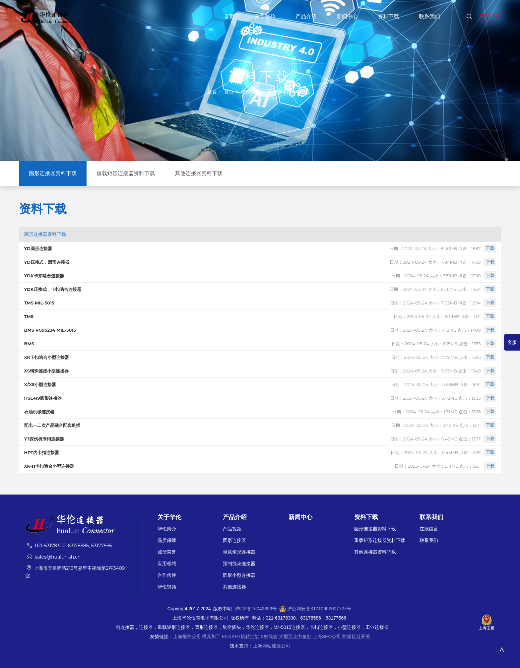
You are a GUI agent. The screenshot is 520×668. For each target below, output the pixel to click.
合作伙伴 (167, 575)
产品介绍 (306, 16)
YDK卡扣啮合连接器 (44, 275)
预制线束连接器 (239, 563)
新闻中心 (347, 16)
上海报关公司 (187, 636)
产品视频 (232, 528)
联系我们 (429, 16)
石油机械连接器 (39, 411)
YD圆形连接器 (38, 248)
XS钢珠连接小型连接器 (46, 370)
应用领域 (167, 563)
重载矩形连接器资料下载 (126, 173)
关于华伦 (265, 16)
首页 (229, 16)
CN (483, 16)
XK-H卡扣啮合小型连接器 (49, 466)
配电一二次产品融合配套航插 (52, 425)
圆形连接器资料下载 (289, 92)
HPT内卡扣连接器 (41, 452)
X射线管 (269, 636)
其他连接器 (234, 586)
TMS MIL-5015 (39, 302)
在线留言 (429, 528)
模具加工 (211, 636)
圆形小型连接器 (239, 575)
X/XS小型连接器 (40, 384)
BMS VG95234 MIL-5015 (50, 330)
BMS (29, 343)
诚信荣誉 (167, 552)
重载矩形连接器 (239, 552)
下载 (490, 248)
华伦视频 (167, 586)
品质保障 (167, 540)
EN (495, 16)
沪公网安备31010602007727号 (319, 608)
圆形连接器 (234, 540)
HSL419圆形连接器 (43, 398)
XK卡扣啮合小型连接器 (46, 357)
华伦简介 (167, 528)
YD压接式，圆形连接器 (46, 262)
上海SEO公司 (327, 636)
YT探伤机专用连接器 (44, 438)
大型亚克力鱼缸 (295, 636)
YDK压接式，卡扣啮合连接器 (52, 289)
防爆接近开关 (356, 636)
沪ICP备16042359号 (255, 608)
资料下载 (388, 16)
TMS (29, 316)
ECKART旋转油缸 (240, 636)
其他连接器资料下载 (199, 173)
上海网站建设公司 (271, 645)
